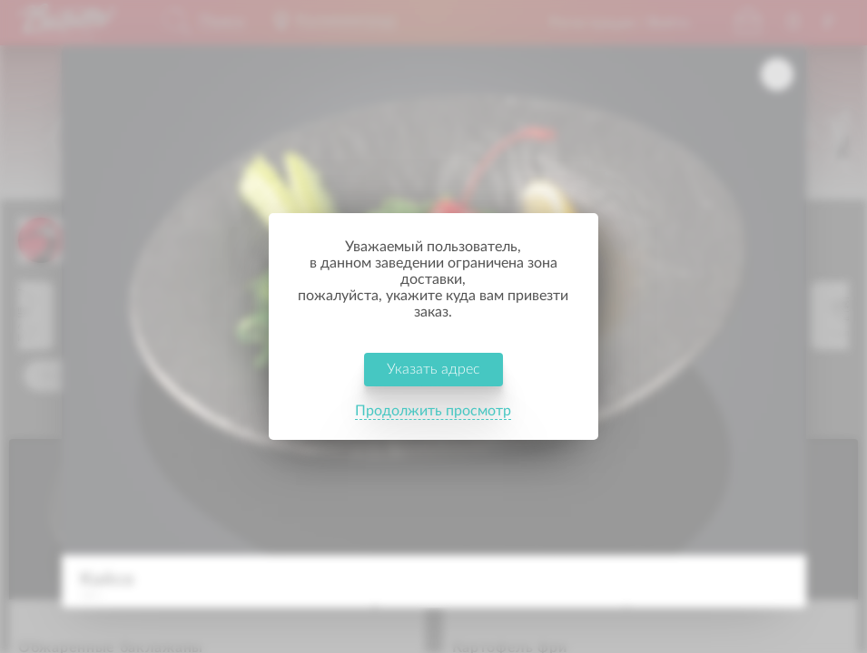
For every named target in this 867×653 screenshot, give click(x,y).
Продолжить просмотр (434, 393)
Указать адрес (433, 352)
